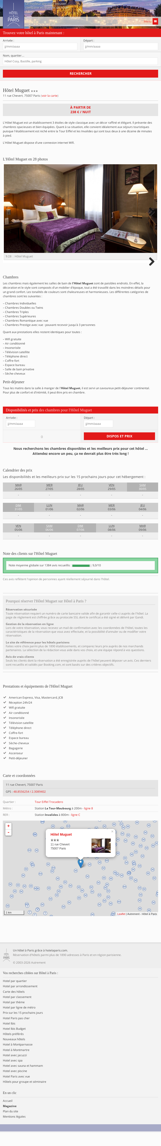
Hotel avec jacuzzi (15, 1069)
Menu (151, 21)
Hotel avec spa (13, 1074)
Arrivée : (8, 40)
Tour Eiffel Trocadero (49, 815)
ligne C (75, 828)
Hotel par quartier (15, 994)
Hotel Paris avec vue (16, 1090)
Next (151, 216)
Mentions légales (14, 1130)
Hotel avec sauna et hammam (23, 1079)
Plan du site (10, 1125)
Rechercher (81, 73)
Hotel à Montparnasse (18, 1058)
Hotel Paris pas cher (16, 1032)
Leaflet (121, 927)
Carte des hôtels (14, 1005)
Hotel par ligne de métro (19, 1021)
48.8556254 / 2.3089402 (29, 805)
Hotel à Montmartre (16, 1063)
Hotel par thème (14, 1016)
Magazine (10, 1119)
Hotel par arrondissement (20, 1000)
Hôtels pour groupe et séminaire (24, 1095)
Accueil (7, 1114)
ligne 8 (88, 822)
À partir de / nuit (80, 109)
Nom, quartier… (13, 56)
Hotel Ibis (9, 1037)
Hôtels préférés (13, 1047)
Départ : (88, 40)
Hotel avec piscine (15, 1085)
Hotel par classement (17, 1010)
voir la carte (50, 96)
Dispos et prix (119, 449)
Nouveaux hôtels (14, 1053)
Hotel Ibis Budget (14, 1042)
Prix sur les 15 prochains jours (23, 1026)
